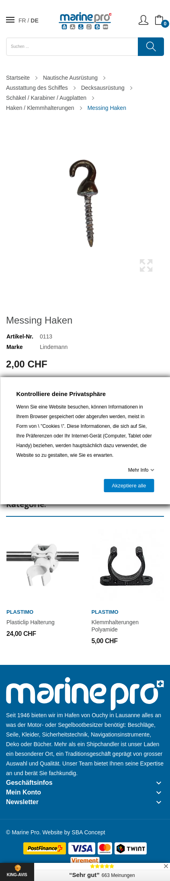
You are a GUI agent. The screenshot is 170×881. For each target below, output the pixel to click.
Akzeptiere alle (129, 486)
